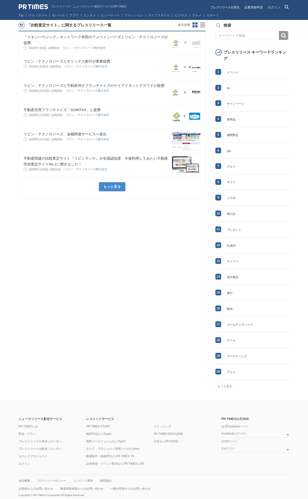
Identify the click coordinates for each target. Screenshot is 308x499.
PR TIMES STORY (98, 426)
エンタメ (89, 15)
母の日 (231, 214)
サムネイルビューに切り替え (195, 25)
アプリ (74, 15)
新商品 (231, 119)
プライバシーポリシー (51, 480)
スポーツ (212, 15)
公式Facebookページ (235, 426)
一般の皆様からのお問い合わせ (130, 488)
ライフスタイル (159, 15)
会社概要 (24, 480)
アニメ (231, 372)
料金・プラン (27, 434)
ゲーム (231, 340)
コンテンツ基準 (83, 480)
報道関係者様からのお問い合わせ (81, 488)
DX (229, 151)
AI (228, 88)
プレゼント (234, 229)
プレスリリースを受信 (224, 7)
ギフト (231, 182)
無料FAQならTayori (98, 434)
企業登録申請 (253, 7)
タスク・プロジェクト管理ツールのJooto (112, 448)
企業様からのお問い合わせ (36, 488)
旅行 (230, 293)
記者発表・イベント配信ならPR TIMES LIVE (115, 463)
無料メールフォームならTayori (106, 441)
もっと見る (112, 186)
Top (21, 15)
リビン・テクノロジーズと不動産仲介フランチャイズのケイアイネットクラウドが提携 (94, 85)
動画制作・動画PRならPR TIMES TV (110, 456)
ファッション (133, 15)
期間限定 (232, 135)
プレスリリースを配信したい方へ (40, 448)
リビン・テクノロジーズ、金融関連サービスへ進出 (65, 134)
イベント (232, 72)
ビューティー (110, 15)
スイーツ (232, 261)
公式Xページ (229, 441)
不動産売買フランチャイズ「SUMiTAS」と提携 (62, 110)
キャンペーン (235, 103)
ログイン (274, 7)
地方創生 (232, 277)
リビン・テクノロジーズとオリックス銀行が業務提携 (67, 61)
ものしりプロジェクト (33, 456)
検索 (283, 35)
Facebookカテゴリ (233, 433)
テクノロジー (37, 15)
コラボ (231, 198)
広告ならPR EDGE (166, 441)
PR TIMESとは (28, 426)
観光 (230, 309)
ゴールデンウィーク (240, 324)
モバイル (58, 15)
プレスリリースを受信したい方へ (40, 441)
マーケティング (237, 356)
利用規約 (105, 480)
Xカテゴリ (228, 448)
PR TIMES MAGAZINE (168, 434)
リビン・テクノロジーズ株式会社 (85, 48)
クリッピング (162, 426)
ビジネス (181, 15)
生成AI (231, 245)
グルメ (196, 15)
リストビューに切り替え (203, 25)
